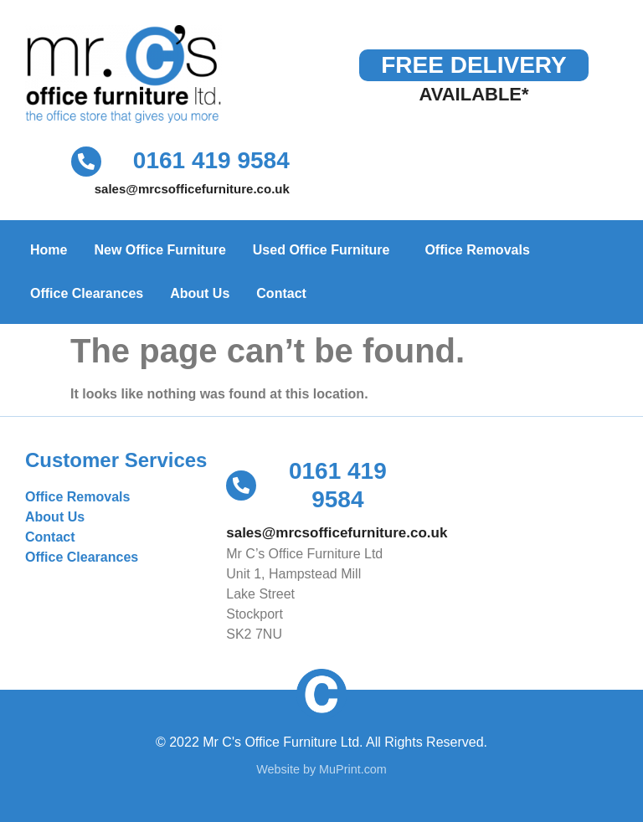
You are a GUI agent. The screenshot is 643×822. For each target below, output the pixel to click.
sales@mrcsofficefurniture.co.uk (192, 189)
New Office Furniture (159, 250)
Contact (281, 293)
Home (48, 250)
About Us (199, 293)
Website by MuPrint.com (321, 769)
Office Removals (476, 250)
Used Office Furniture (326, 250)
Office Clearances (86, 293)
